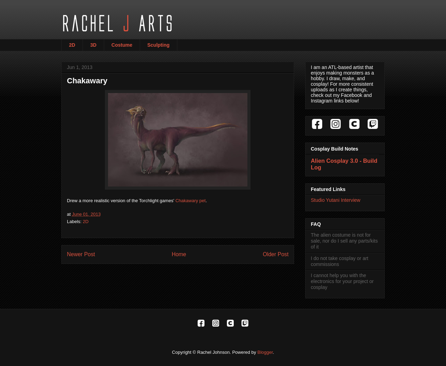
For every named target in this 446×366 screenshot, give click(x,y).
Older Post (276, 254)
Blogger (265, 352)
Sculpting (158, 45)
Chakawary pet (190, 200)
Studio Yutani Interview (335, 200)
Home (179, 254)
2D (72, 45)
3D (93, 45)
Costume (122, 45)
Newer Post (81, 254)
